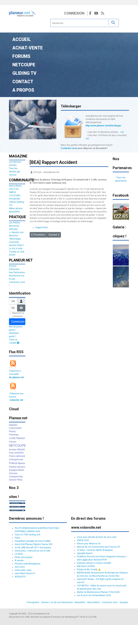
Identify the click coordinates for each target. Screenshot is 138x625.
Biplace (21, 463)
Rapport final (41, 227)
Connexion (74, 13)
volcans (12, 441)
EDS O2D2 (20, 567)
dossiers (21, 467)
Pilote (19, 480)
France (13, 463)
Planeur (20, 438)
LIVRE (12, 438)
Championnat (16, 459)
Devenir (12, 480)
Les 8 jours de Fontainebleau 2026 (94, 595)
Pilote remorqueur (24, 557)
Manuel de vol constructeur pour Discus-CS (98, 547)
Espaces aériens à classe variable (94, 563)
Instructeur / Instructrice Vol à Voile (32, 551)
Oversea (13, 473)
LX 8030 (19, 554)
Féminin (13, 467)
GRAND (21, 449)
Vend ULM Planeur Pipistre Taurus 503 (33, 544)
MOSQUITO (20, 576)
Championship (16, 476)
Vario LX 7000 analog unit (27, 534)
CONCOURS (15, 428)
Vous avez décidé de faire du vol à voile (96, 537)
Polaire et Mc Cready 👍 (89, 569)
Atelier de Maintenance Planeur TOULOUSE (98, 592)
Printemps (14, 434)
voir (122, 132)
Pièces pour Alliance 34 (88, 543)
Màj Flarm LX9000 (86, 566)
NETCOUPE (17, 445)
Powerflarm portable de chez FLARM (32, 541)
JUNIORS (19, 453)
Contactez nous (69, 148)
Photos (12, 431)
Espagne (13, 470)
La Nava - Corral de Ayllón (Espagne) (95, 550)
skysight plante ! (85, 553)
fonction (13, 449)
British (21, 470)
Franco (12, 456)
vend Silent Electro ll (25, 573)
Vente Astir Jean (23, 570)
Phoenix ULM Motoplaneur (27, 563)
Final (11, 453)
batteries (13, 425)
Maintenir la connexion (18, 315)
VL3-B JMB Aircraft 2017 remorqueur (33, 547)
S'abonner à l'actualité (16, 374)
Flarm (17, 538)
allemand (20, 456)
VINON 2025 (83, 540)
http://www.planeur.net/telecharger (103, 125)
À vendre (19, 560)
